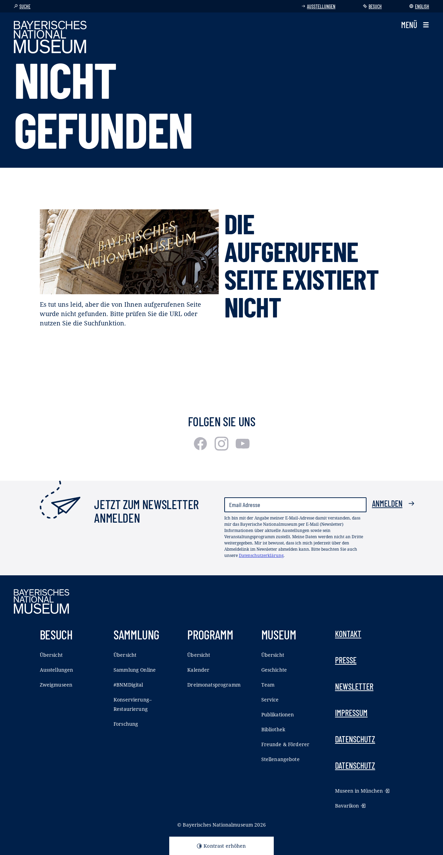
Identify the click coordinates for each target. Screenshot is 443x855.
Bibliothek (273, 729)
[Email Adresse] (295, 504)
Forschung (126, 724)
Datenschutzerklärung (261, 555)
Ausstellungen (318, 6)
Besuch (372, 6)
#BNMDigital (128, 684)
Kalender (198, 669)
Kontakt (348, 634)
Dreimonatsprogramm (214, 684)
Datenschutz (355, 739)
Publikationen (277, 714)
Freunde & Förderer (285, 744)
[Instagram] (222, 448)
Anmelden (393, 503)
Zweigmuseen (56, 684)
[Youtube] (242, 448)
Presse (345, 660)
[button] (415, 25)
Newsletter (354, 686)
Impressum (351, 713)
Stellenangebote (280, 759)
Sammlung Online (135, 669)
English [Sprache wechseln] (419, 6)
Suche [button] (22, 6)
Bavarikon (350, 805)
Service (270, 699)
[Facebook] (201, 448)
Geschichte (274, 669)
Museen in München (362, 790)
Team (268, 684)
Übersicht (51, 655)
